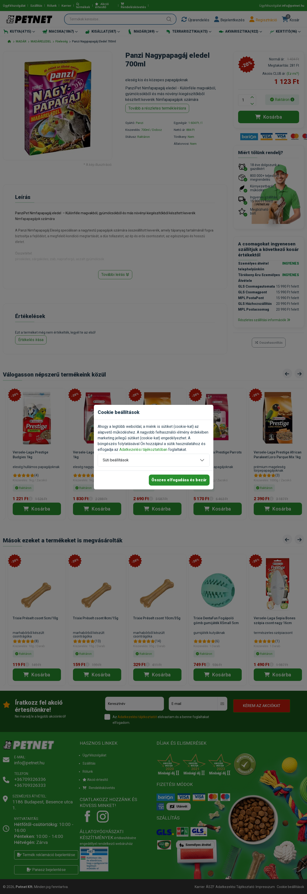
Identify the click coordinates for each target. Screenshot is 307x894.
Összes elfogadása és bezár (179, 480)
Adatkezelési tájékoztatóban (143, 449)
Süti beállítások (116, 460)
